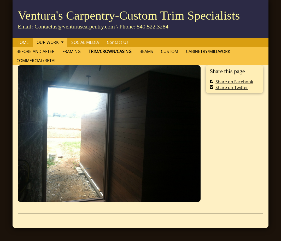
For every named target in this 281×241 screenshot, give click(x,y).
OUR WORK (48, 42)
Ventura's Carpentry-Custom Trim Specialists (129, 15)
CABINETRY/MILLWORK (208, 51)
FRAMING (71, 51)
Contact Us (117, 42)
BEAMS (146, 51)
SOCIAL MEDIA (85, 42)
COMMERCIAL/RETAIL (36, 60)
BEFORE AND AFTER (35, 51)
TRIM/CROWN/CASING (110, 51)
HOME (22, 42)
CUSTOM (169, 51)
